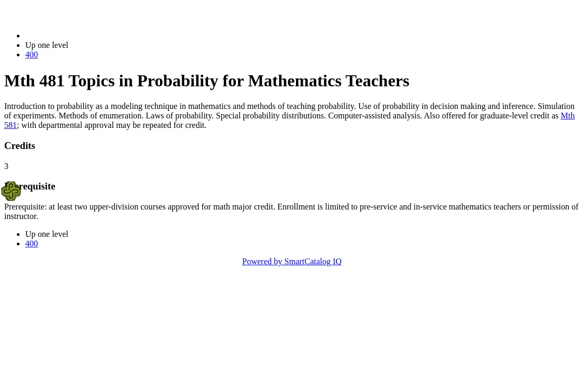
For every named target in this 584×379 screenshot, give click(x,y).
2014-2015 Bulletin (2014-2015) (80, 35)
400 (31, 54)
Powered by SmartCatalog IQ (292, 261)
